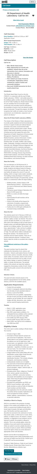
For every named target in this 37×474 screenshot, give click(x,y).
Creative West (19, 472)
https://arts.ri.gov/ (18, 20)
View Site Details (28, 57)
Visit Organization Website (26, 24)
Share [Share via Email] (14, 459)
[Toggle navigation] (32, 2)
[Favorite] (33, 16)
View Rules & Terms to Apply (13, 453)
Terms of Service (24, 464)
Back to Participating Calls (11, 10)
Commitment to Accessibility (13, 470)
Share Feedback (26, 470)
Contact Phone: (20, 27)
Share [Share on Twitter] (7, 459)
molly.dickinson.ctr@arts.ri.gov (25, 25)
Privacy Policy (33, 464)
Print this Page (9, 450)
